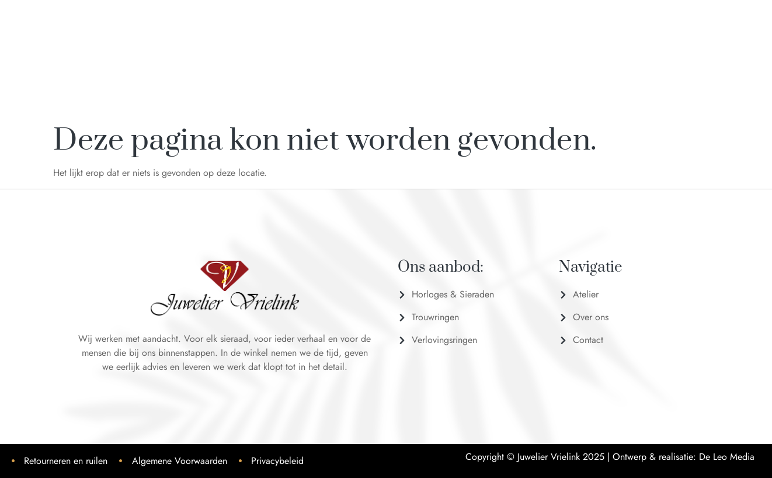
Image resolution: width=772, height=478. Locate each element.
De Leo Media (726, 456)
